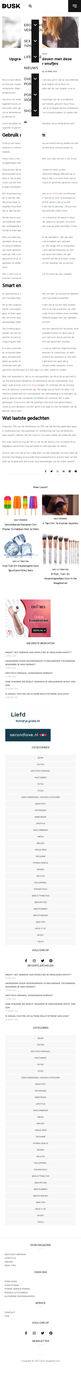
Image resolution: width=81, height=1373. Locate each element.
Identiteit (40, 804)
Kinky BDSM (40, 817)
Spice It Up (40, 928)
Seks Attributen (40, 896)
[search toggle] (30, 6)
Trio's (40, 941)
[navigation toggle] (74, 6)
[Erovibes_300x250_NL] (28, 636)
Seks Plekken (40, 909)
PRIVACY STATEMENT (16, 1292)
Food (41, 791)
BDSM (40, 758)
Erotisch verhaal (40, 771)
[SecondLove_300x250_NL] (28, 741)
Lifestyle (40, 823)
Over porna (12, 1285)
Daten (40, 764)
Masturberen (40, 830)
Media (40, 836)
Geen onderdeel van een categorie (40, 797)
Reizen (40, 869)
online (55, 193)
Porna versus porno (17, 1289)
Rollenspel (40, 882)
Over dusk (11, 1281)
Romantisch (40, 889)
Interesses (40, 810)
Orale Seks (40, 850)
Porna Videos (40, 863)
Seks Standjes (40, 915)
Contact (10, 1312)
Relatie (41, 876)
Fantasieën (40, 777)
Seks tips (40, 922)
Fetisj (40, 784)
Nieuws (40, 843)
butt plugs (31, 385)
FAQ (7, 1316)
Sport (40, 935)
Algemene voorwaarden (20, 1296)
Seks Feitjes (40, 902)
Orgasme (40, 856)
